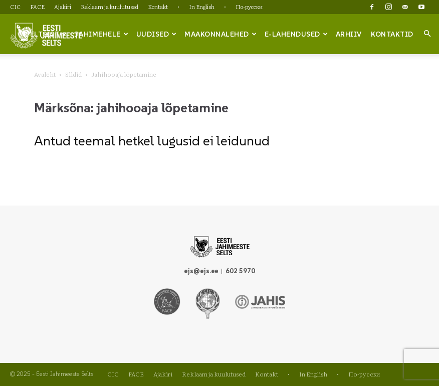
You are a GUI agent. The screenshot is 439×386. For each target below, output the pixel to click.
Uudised (156, 34)
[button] (427, 33)
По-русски (249, 7)
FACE (37, 7)
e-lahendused (296, 34)
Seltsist (46, 34)
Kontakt (158, 7)
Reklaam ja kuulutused (109, 7)
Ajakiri (62, 7)
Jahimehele (101, 34)
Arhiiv (349, 34)
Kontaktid (392, 34)
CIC (15, 7)
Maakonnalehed (220, 34)
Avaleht (45, 74)
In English (201, 7)
